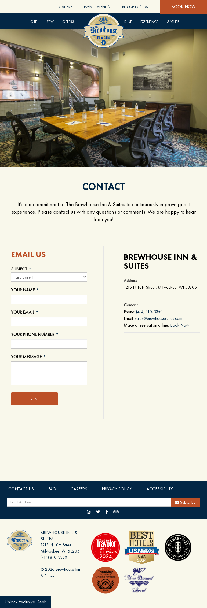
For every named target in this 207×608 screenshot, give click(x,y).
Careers (79, 489)
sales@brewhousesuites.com (158, 318)
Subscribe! (186, 502)
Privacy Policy (117, 489)
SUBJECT (21, 269)
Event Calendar (98, 6)
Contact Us (21, 489)
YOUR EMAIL (25, 312)
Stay (50, 21)
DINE (128, 21)
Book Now (183, 6)
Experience (149, 21)
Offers (68, 21)
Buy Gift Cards (135, 6)
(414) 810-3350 (149, 311)
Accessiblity (160, 489)
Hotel (33, 21)
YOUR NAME (25, 290)
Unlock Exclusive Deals (26, 602)
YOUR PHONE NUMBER (35, 335)
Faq (52, 489)
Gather (173, 21)
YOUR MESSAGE (28, 357)
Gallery (65, 6)
